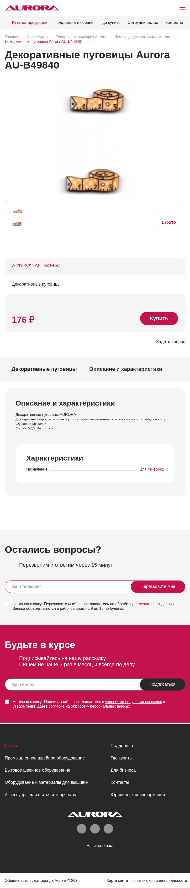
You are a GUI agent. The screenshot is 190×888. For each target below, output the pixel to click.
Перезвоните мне (158, 586)
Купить (159, 318)
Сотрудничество (143, 22)
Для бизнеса (123, 768)
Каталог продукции (30, 22)
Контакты (174, 22)
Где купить (110, 22)
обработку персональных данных (100, 706)
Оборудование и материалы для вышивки (47, 781)
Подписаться (162, 684)
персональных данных (154, 604)
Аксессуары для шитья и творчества (41, 793)
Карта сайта (112, 880)
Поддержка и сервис (74, 22)
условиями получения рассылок (133, 702)
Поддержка (122, 744)
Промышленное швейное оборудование (45, 756)
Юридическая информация (138, 793)
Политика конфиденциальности (157, 880)
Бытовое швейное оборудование (37, 768)
